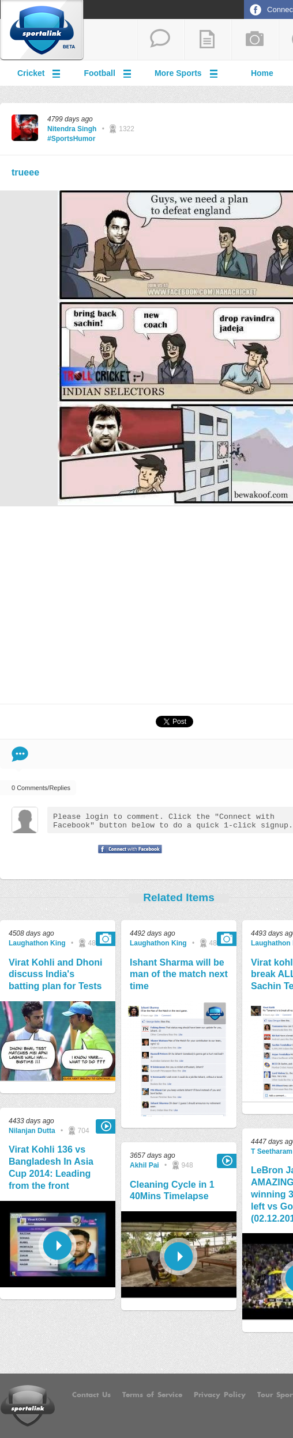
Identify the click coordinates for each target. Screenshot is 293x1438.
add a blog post (207, 40)
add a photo (255, 40)
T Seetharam (271, 1151)
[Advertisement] (179, 604)
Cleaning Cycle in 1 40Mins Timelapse (172, 1190)
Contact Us (91, 1394)
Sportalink (42, 30)
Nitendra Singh (71, 129)
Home (262, 73)
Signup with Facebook (127, 856)
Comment (20, 754)
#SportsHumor (71, 139)
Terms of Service (152, 1394)
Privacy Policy (220, 1394)
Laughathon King (37, 943)
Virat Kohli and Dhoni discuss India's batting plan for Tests (55, 974)
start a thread (160, 40)
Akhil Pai (144, 1165)
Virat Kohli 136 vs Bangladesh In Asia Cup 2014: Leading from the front (51, 1167)
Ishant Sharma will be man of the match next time (179, 974)
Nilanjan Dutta (32, 1131)
